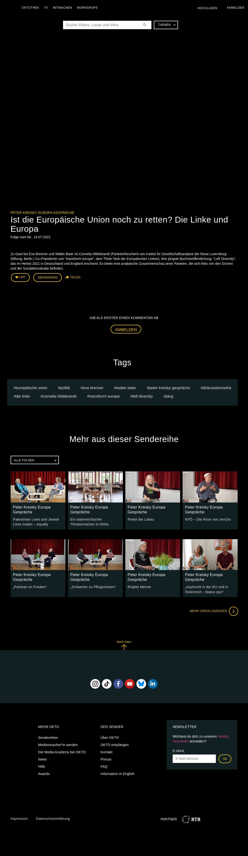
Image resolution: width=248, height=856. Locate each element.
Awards (44, 773)
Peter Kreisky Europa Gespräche (42, 213)
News (42, 758)
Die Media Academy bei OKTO (62, 751)
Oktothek (31, 7)
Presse (105, 758)
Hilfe (41, 766)
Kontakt (106, 751)
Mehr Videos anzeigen (213, 610)
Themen (166, 25)
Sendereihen (48, 737)
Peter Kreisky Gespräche (169, 387)
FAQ (103, 766)
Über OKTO (109, 737)
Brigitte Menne (139, 586)
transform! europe (104, 396)
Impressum (19, 818)
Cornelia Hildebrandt (60, 396)
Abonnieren (47, 277)
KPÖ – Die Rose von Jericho (207, 519)
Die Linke (23, 396)
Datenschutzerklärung (53, 818)
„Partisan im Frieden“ (29, 586)
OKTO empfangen (114, 744)
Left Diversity (143, 396)
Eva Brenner (93, 387)
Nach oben (124, 644)
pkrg (169, 396)
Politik (65, 387)
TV (47, 7)
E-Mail (179, 750)
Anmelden (126, 329)
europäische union (31, 387)
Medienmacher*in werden (58, 744)
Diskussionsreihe (217, 387)
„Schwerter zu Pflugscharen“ (92, 586)
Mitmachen (63, 7)
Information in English (117, 773)
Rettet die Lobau (141, 519)
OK (225, 758)
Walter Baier (126, 387)
